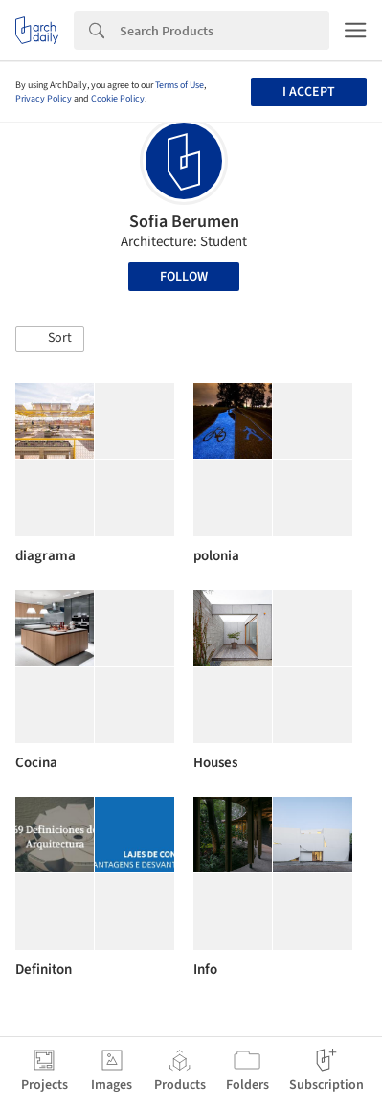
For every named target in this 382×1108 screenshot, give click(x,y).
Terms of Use (179, 85)
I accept (308, 92)
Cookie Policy (118, 98)
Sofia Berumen (184, 222)
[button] (49, 339)
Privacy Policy (43, 98)
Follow (184, 276)
